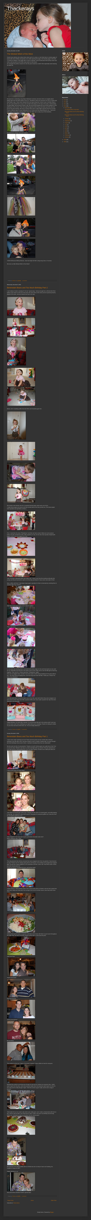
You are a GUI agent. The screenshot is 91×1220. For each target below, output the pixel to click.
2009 (65, 139)
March (66, 133)
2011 (65, 104)
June (66, 126)
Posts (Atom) (16, 1203)
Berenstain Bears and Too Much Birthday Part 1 (27, 736)
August (67, 122)
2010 (65, 106)
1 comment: (24, 280)
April (66, 131)
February (67, 135)
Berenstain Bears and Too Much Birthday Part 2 (27, 288)
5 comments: (24, 729)
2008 (65, 141)
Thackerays (20, 8)
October (67, 118)
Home (32, 1200)
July (66, 124)
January (67, 137)
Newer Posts (10, 1200)
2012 (65, 102)
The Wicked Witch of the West (20, 54)
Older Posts (53, 1200)
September (67, 120)
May (66, 128)
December (67, 107)
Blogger (52, 1212)
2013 (65, 100)
